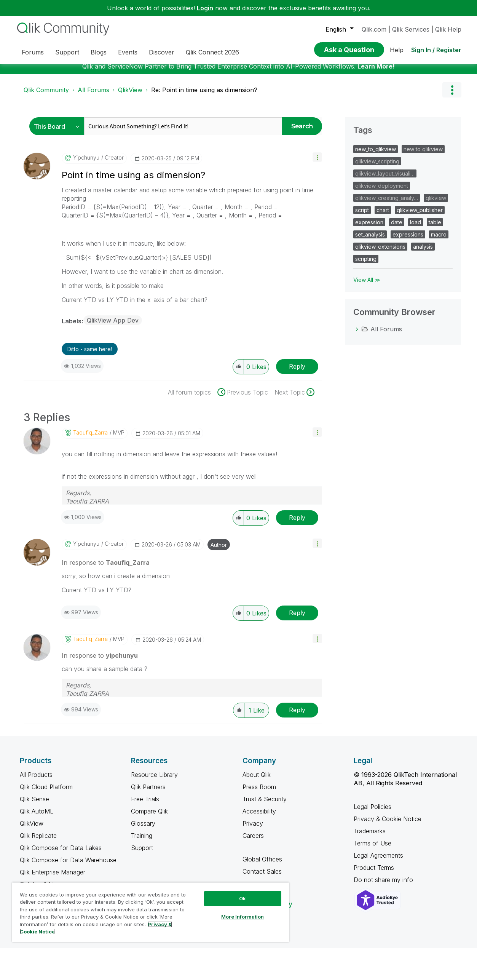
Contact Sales (262, 877)
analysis (423, 252)
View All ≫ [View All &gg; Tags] (366, 285)
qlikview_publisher (420, 216)
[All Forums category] (357, 335)
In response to (106, 568)
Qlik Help (448, 29)
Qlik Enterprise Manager (52, 878)
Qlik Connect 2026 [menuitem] (212, 52)
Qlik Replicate (38, 841)
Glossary (143, 829)
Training (141, 841)
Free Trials (145, 805)
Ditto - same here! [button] (89, 355)
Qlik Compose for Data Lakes (61, 853)
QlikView (130, 95)
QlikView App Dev (113, 326)
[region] (150, 912)
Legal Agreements (378, 861)
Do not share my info (384, 885)
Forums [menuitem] (33, 52)
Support (142, 853)
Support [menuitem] (67, 52)
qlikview (436, 203)
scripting (365, 264)
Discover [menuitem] (161, 52)
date (396, 228)
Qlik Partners (148, 792)
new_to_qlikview (375, 155)
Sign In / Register (436, 50)
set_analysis (370, 240)
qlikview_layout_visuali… (385, 179)
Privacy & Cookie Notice (387, 824)
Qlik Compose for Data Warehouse (68, 865)
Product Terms (374, 873)
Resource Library (154, 780)
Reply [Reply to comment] (297, 523)
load (415, 228)
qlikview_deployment (381, 191)
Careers (253, 841)
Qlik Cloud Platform (46, 792)
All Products (36, 780)
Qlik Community (46, 95)
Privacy (252, 829)
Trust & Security (264, 805)
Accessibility (259, 817)
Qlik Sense (34, 805)
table (435, 228)
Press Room (259, 792)
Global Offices (262, 865)
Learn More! (376, 72)
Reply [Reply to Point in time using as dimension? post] (297, 372)
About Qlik (256, 780)
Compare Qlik (149, 817)
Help (397, 50)
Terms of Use (372, 849)
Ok (242, 898)
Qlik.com (374, 29)
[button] (317, 163)
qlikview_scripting (377, 167)
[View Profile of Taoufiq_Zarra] (90, 438)
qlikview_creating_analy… (386, 203)
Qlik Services (410, 29)
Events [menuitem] (127, 52)
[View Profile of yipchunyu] (86, 163)
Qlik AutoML (36, 817)
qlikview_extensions (380, 252)
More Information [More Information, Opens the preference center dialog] (242, 917)
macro (439, 240)
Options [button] (451, 95)
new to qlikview (423, 155)
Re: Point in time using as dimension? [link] (204, 95)
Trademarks (370, 837)
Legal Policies (372, 812)
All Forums (93, 95)
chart (382, 216)
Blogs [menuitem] (99, 52)
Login (205, 8)
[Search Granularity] (58, 132)
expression (369, 228)
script (362, 216)
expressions (407, 240)
